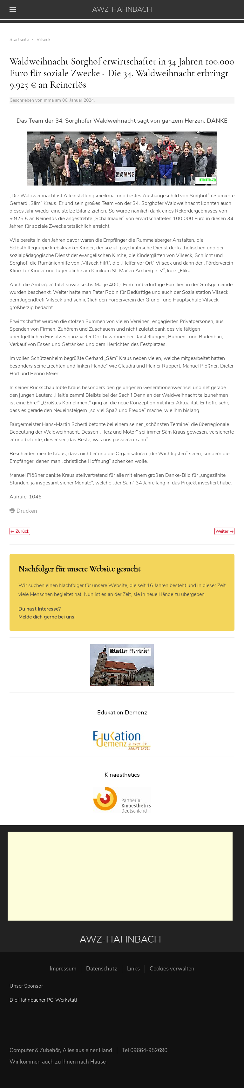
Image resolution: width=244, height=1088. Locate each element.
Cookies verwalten (172, 968)
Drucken (23, 511)
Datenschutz (101, 968)
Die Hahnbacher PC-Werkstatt (43, 1000)
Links (133, 968)
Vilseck (44, 40)
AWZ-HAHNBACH (122, 9)
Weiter (224, 531)
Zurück (19, 531)
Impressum (63, 968)
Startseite (19, 40)
